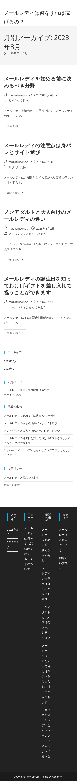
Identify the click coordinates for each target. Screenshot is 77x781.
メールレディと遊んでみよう (27, 234)
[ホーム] (5, 53)
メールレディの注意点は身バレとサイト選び (37, 149)
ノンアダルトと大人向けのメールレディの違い (38, 215)
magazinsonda (18, 95)
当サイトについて (14, 394)
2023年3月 (10, 361)
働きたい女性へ (19, 100)
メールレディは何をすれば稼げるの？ (26, 390)
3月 (25, 53)
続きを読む (15, 126)
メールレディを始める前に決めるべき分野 (29, 415)
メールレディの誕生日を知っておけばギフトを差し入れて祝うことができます (38, 285)
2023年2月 (10, 368)
